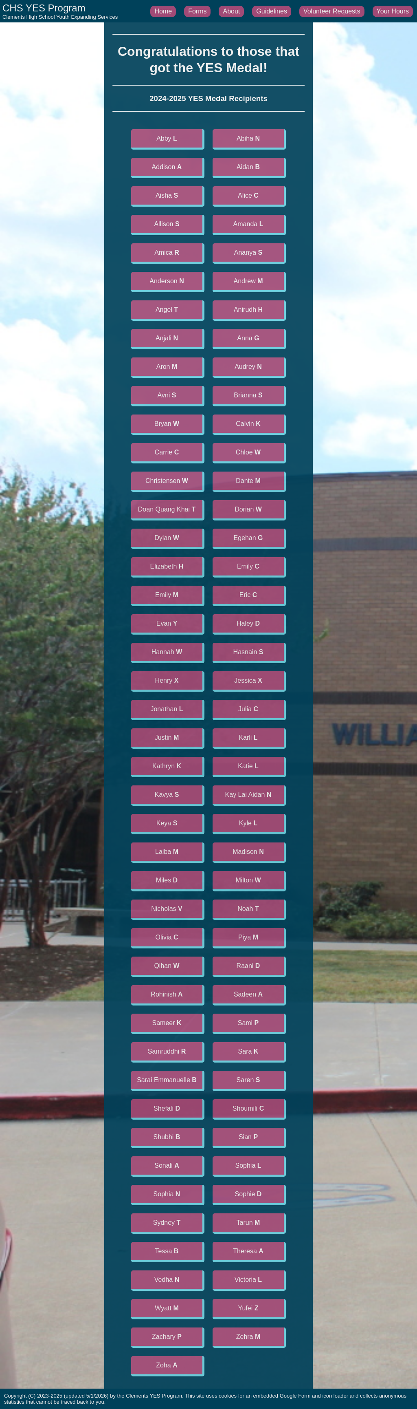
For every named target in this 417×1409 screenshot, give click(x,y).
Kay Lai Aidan (248, 794)
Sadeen (248, 994)
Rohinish (166, 994)
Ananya (248, 252)
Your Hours (393, 11)
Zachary (167, 1336)
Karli (248, 737)
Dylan (166, 537)
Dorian (248, 509)
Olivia (166, 937)
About (231, 11)
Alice (248, 195)
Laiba (166, 851)
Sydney (167, 1222)
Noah (248, 908)
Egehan (248, 537)
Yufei (248, 1308)
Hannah (166, 651)
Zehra (248, 1336)
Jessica (248, 680)
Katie (248, 766)
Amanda (248, 224)
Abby (166, 138)
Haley (248, 623)
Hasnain (248, 651)
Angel (167, 309)
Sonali (166, 1165)
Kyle (248, 823)
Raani (248, 965)
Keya (167, 823)
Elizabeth (167, 566)
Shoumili (248, 1108)
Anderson (166, 281)
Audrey (248, 366)
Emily (248, 566)
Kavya (167, 794)
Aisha (167, 195)
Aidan (248, 166)
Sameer (166, 1022)
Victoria (248, 1279)
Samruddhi (167, 1051)
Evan (167, 623)
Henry (167, 680)
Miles (167, 880)
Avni (167, 395)
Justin (167, 737)
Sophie (248, 1194)
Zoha (166, 1365)
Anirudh (248, 309)
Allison (166, 224)
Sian (248, 1136)
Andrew (248, 281)
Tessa (167, 1251)
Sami (248, 1022)
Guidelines (271, 11)
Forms (197, 11)
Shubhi (167, 1136)
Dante (248, 480)
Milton (248, 880)
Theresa (248, 1251)
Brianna (248, 395)
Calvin (248, 423)
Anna (248, 338)
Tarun (248, 1222)
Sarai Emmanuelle (167, 1079)
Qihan (166, 965)
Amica (166, 252)
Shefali (167, 1108)
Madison (248, 851)
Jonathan (166, 709)
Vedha (166, 1279)
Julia (248, 709)
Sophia (248, 1165)
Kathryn (166, 766)
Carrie (167, 452)
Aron (167, 366)
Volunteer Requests (331, 11)
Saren (248, 1079)
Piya (248, 937)
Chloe (248, 452)
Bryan (166, 423)
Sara (248, 1051)
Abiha (248, 138)
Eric (248, 594)
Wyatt (167, 1308)
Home (163, 11)
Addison (167, 166)
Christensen (166, 480)
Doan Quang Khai (166, 509)
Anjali (167, 338)
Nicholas (166, 908)
